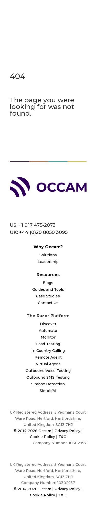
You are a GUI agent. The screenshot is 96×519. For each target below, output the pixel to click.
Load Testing (48, 344)
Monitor (48, 337)
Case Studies (48, 296)
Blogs (48, 282)
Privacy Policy (68, 431)
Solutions (48, 255)
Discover (48, 324)
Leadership (48, 261)
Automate (48, 330)
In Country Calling (48, 350)
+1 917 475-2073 (37, 225)
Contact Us (48, 303)
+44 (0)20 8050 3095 (43, 232)
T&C (62, 436)
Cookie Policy (42, 436)
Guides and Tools (48, 289)
